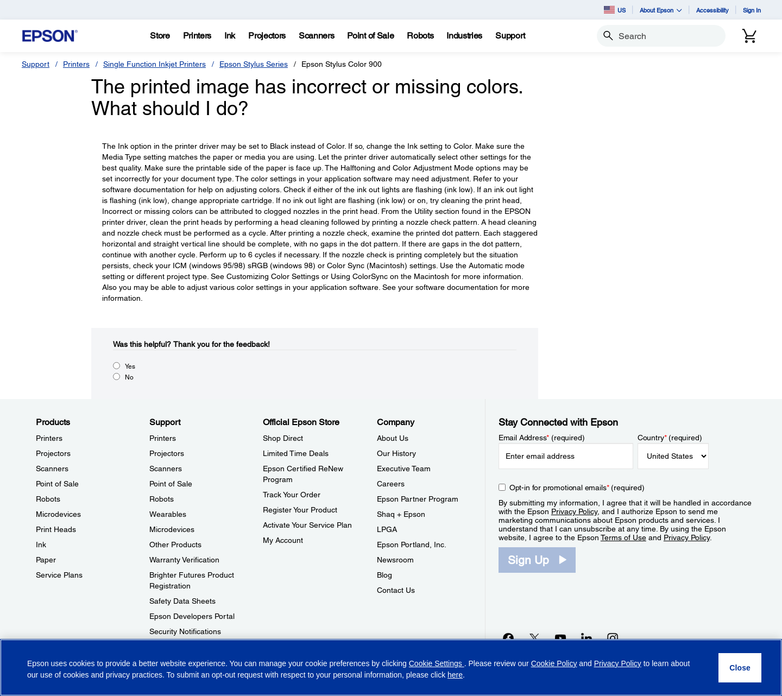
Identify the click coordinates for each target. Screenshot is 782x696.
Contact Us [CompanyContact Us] (396, 590)
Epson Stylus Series (253, 64)
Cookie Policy (554, 663)
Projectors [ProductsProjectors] (53, 453)
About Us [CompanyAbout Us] (392, 438)
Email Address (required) (542, 437)
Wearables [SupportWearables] (167, 514)
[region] (391, 667)
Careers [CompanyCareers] (391, 483)
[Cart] (749, 36)
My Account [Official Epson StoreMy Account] (283, 540)
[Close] (739, 667)
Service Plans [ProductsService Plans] (59, 575)
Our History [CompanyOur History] (396, 453)
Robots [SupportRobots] (161, 499)
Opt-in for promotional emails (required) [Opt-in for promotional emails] (577, 487)
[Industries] (464, 36)
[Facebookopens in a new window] (508, 638)
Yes (130, 366)
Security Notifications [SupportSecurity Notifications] (185, 631)
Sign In (752, 10)
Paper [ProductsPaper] (46, 559)
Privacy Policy (574, 511)
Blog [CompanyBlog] (384, 575)
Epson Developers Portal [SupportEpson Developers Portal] (192, 616)
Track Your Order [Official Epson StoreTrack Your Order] (291, 494)
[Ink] (229, 36)
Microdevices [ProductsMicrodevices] (58, 514)
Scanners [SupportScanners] (165, 468)
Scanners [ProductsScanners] (52, 468)
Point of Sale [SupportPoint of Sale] (170, 483)
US (615, 10)
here (455, 674)
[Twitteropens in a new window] (534, 638)
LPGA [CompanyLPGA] (387, 529)
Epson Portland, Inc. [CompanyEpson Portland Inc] (411, 544)
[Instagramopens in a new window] (612, 638)
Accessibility (712, 10)
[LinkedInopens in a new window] (586, 638)
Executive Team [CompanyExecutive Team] (404, 468)
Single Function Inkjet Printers (154, 64)
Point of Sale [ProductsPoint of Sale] (57, 483)
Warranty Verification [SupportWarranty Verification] (184, 559)
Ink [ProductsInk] (41, 544)
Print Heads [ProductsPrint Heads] (56, 529)
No (129, 377)
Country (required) (670, 437)
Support (35, 64)
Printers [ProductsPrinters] (49, 438)
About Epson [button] (661, 10)
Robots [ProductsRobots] (48, 499)
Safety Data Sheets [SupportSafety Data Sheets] (182, 601)
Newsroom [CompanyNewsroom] (395, 559)
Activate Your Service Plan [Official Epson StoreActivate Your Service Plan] (307, 525)
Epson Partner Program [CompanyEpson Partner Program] (417, 499)
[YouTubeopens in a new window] (560, 638)
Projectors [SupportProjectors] (166, 453)
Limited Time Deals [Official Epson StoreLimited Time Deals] (296, 453)
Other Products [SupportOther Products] (175, 544)
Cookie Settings (436, 663)
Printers (76, 64)
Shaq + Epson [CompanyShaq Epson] (401, 514)
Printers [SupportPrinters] (162, 438)
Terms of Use (623, 537)
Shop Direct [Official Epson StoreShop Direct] (283, 438)
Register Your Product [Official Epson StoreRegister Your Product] (300, 509)
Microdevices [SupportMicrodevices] (171, 529)
